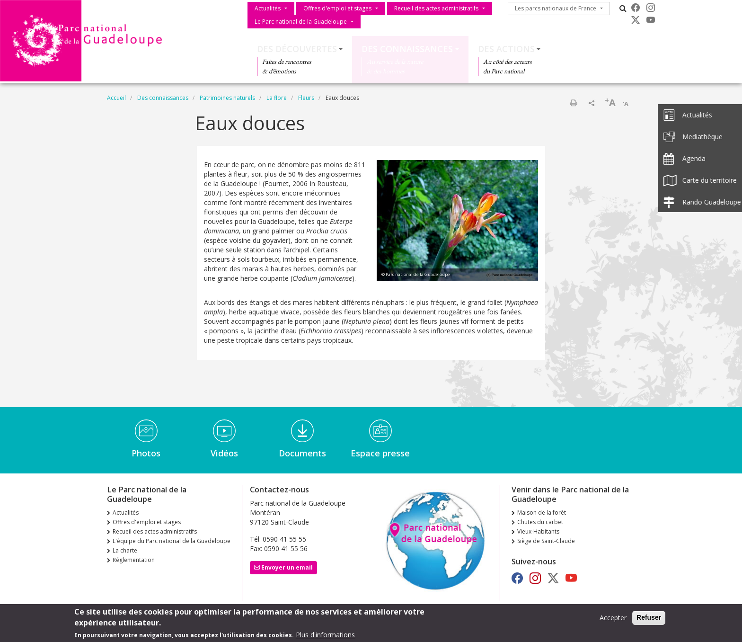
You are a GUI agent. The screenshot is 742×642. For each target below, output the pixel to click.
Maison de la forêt (541, 512)
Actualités (268, 8)
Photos (146, 453)
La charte (125, 550)
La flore (276, 98)
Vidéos (224, 453)
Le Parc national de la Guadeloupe (301, 22)
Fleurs (306, 98)
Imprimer (573, 102)
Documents (302, 453)
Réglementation (134, 560)
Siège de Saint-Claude (546, 541)
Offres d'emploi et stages (337, 8)
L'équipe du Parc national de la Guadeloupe (171, 541)
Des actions (506, 48)
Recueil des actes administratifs (436, 8)
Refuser (648, 620)
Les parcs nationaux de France (555, 8)
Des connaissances (407, 48)
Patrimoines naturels (227, 98)
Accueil (116, 98)
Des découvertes (297, 48)
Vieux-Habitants (538, 531)
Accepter (613, 619)
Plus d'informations (325, 636)
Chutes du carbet (540, 522)
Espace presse (380, 453)
